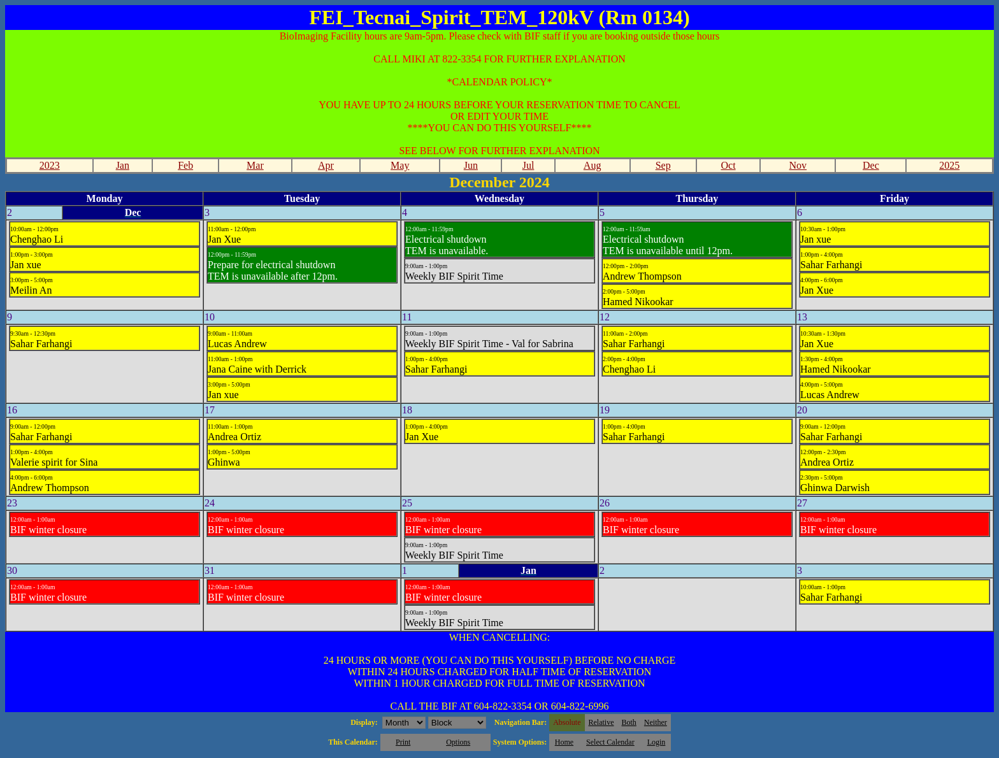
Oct (728, 165)
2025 (949, 165)
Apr (326, 165)
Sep (663, 165)
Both (629, 722)
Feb (185, 165)
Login (656, 742)
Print (403, 742)
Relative (601, 722)
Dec (871, 165)
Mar (255, 165)
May (400, 165)
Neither (655, 722)
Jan (122, 165)
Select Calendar (610, 742)
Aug (592, 165)
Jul (528, 165)
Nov (798, 165)
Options (458, 742)
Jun (471, 165)
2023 (50, 165)
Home (564, 742)
